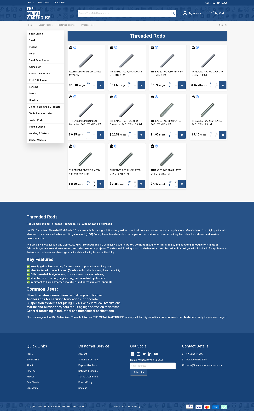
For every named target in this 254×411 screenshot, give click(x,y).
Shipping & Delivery (88, 359)
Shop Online (44, 2)
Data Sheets (33, 382)
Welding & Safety (39, 133)
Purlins (33, 47)
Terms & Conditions (88, 376)
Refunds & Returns (88, 371)
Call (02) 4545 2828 (216, 2)
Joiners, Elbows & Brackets (44, 106)
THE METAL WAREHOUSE (54, 406)
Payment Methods (87, 365)
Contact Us (59, 2)
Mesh (32, 53)
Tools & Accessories (40, 113)
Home (31, 2)
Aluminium (35, 66)
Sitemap (82, 388)
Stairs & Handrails (39, 73)
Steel (32, 40)
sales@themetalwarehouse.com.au (202, 365)
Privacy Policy (85, 382)
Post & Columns (38, 80)
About (30, 365)
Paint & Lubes (37, 126)
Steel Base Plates (39, 60)
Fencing (33, 86)
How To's (31, 371)
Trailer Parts (36, 120)
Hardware (34, 100)
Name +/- (223, 25)
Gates (32, 93)
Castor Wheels (37, 140)
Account (82, 354)
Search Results (46, 25)
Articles (30, 376)
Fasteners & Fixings (66, 25)
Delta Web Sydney (132, 406)
